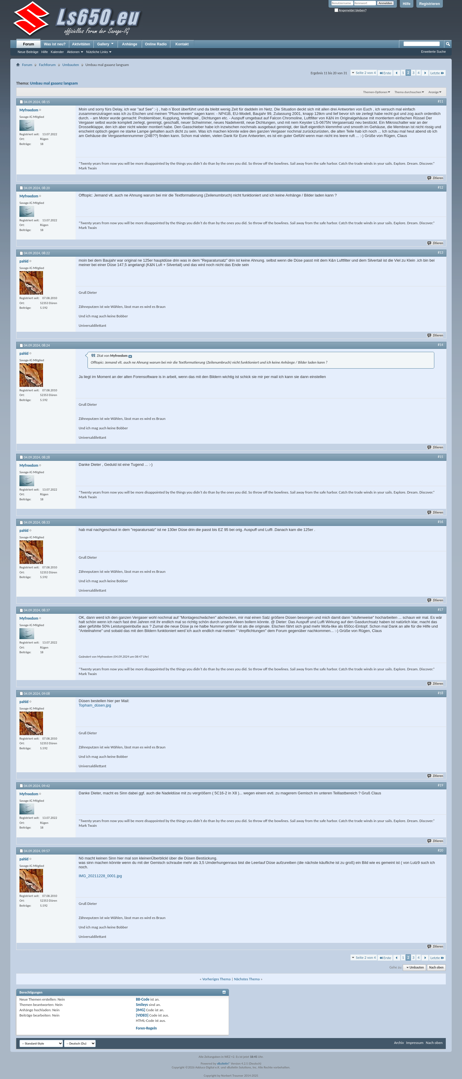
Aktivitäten (81, 44)
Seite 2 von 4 (366, 72)
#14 (440, 345)
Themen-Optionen (375, 92)
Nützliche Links (97, 52)
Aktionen (73, 52)
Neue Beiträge (28, 52)
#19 (440, 785)
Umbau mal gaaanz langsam (54, 83)
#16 (440, 522)
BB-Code (142, 999)
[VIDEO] (142, 1015)
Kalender (57, 52)
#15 (440, 457)
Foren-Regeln (146, 1028)
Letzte (437, 73)
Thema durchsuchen (408, 92)
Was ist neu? (55, 44)
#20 (440, 850)
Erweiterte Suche (433, 51)
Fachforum (47, 64)
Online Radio (156, 44)
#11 (440, 101)
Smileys (142, 1004)
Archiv (399, 1042)
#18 (440, 693)
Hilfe (406, 4)
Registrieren (429, 4)
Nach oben (436, 967)
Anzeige (433, 92)
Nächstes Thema (247, 979)
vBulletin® (223, 1063)
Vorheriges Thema (216, 979)
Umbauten (70, 64)
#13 (440, 252)
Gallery (105, 43)
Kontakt (182, 44)
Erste (385, 73)
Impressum (414, 1042)
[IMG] (140, 1010)
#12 (440, 187)
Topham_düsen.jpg (95, 705)
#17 (440, 610)
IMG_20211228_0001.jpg (100, 876)
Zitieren (435, 178)
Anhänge (129, 44)
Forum (28, 44)
